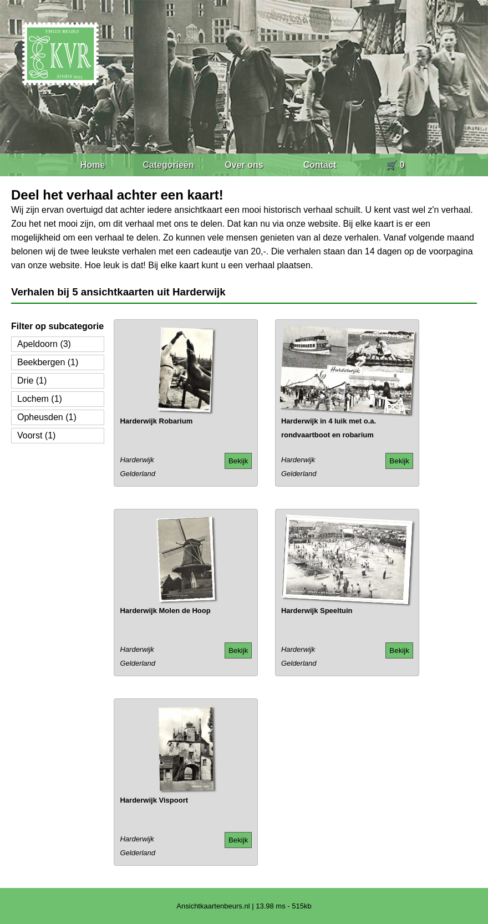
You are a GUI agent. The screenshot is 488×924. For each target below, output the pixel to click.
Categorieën (168, 165)
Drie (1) (32, 380)
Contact (320, 165)
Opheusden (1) (47, 417)
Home (92, 165)
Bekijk (238, 461)
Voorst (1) (36, 435)
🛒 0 (395, 165)
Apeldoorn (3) (44, 344)
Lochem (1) (39, 399)
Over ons (244, 165)
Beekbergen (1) (47, 362)
